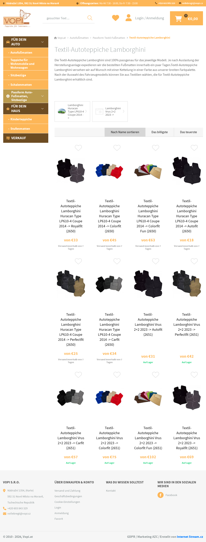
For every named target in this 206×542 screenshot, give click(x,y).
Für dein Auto (16, 42)
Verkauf (16, 138)
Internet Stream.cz (190, 537)
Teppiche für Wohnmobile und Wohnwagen (22, 64)
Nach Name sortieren (125, 132)
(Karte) (30, 490)
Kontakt (111, 490)
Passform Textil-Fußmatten (109, 37)
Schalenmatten (21, 85)
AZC (155, 537)
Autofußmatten (21, 52)
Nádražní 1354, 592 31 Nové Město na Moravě (32, 3)
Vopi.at (62, 37)
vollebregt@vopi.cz (192, 3)
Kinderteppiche (21, 119)
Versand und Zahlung (67, 490)
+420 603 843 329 (166, 3)
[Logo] (17, 18)
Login (139, 18)
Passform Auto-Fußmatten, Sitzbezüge (19, 96)
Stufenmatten (20, 129)
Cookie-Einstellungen (67, 502)
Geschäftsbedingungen (68, 496)
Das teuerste (188, 132)
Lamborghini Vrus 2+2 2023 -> (108, 111)
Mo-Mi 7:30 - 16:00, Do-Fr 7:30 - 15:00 (108, 3)
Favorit (59, 519)
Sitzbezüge (18, 75)
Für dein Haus (16, 108)
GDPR (131, 537)
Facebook (171, 495)
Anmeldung (155, 18)
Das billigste (159, 132)
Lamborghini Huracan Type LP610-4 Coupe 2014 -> (71, 111)
